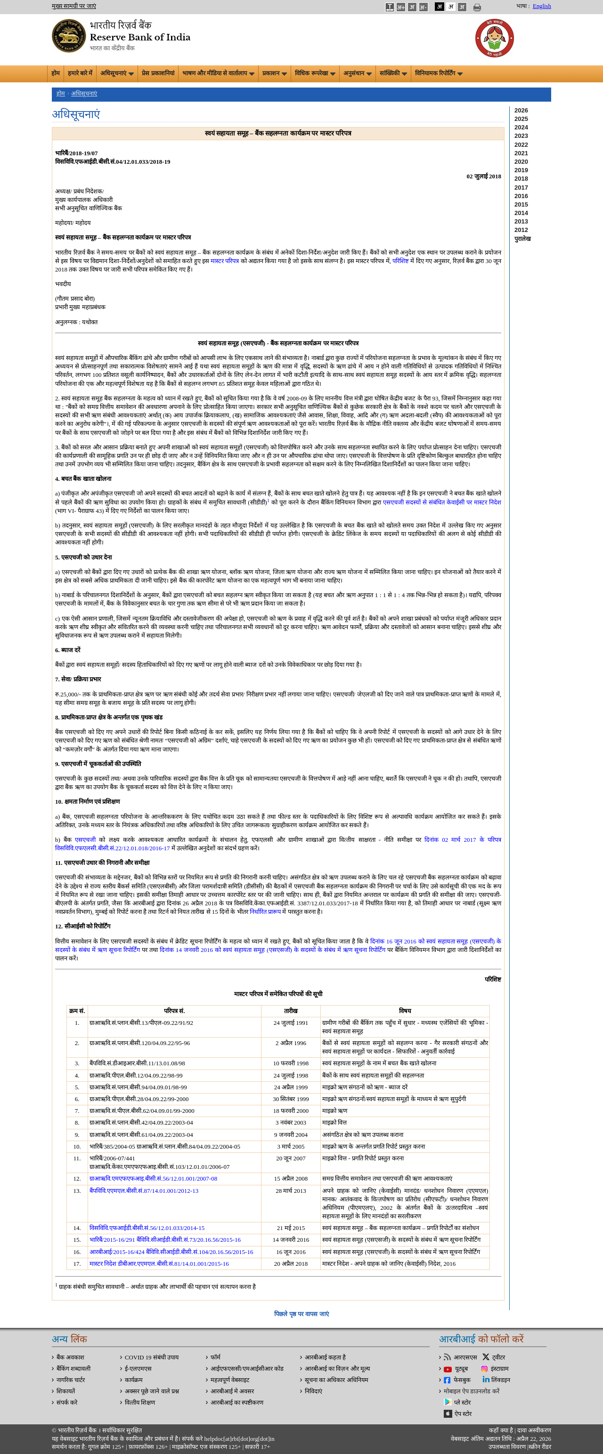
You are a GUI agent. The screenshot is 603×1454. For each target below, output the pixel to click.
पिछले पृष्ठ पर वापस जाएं (301, 1314)
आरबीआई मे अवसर (232, 1391)
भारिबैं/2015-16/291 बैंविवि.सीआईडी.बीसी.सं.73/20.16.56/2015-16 (165, 1239)
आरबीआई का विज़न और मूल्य (337, 1369)
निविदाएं (313, 1391)
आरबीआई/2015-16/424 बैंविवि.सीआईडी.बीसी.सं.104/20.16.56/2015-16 (171, 1251)
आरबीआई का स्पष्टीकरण (237, 1402)
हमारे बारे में (80, 73)
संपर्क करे (67, 1402)
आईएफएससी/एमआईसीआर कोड (247, 1369)
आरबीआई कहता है (325, 1357)
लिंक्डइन (500, 1380)
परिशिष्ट (400, 260)
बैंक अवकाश (70, 1357)
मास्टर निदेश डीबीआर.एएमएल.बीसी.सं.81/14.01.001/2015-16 (159, 1263)
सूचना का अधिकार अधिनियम (336, 1380)
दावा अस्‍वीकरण (534, 1430)
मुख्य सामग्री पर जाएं (74, 6)
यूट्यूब (461, 1369)
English (542, 6)
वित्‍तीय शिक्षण (140, 1402)
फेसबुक (462, 1380)
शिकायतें (66, 1391)
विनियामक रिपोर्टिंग (439, 73)
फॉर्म (215, 1357)
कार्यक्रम (134, 1380)
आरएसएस (465, 1357)
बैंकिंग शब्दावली (73, 1369)
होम (55, 73)
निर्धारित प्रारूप (265, 911)
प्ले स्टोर (462, 1402)
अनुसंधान (357, 73)
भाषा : (523, 6)
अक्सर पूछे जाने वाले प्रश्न (152, 1391)
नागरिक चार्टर (71, 1380)
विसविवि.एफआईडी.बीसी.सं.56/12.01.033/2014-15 (147, 1227)
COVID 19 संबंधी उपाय (152, 1357)
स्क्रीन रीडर (540, 1447)
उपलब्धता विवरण (507, 1447)
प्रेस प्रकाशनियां (158, 73)
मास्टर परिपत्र (225, 260)
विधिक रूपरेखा (315, 73)
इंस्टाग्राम (500, 1369)
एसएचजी (85, 839)
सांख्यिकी (393, 73)
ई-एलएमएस (138, 1369)
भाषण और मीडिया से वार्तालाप (218, 73)
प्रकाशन (274, 73)
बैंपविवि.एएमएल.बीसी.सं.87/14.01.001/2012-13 (144, 1190)
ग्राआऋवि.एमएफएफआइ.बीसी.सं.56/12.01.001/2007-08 (154, 1178)
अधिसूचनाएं (117, 73)
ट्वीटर (498, 1357)
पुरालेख (522, 238)
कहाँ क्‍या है (501, 1430)
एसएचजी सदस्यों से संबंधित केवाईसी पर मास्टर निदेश (442, 502)
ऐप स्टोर (463, 1414)
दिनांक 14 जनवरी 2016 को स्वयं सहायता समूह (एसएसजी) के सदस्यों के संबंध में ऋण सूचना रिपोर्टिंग (272, 949)
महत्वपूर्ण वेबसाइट (230, 1380)
